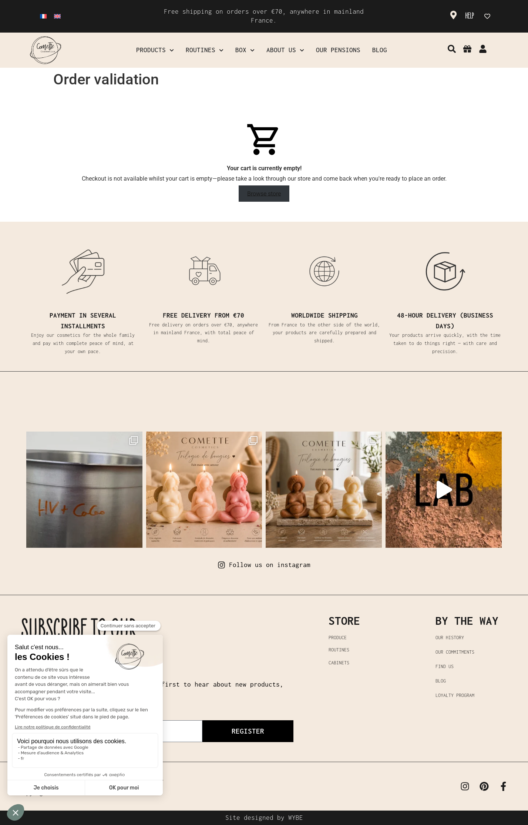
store (344, 620)
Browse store (264, 193)
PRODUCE (338, 637)
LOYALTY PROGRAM (454, 695)
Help (469, 16)
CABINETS (339, 662)
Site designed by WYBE (264, 817)
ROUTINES (339, 650)
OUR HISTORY (449, 637)
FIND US (444, 666)
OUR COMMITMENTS (454, 652)
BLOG (440, 681)
